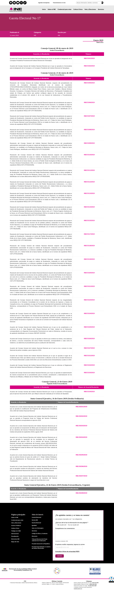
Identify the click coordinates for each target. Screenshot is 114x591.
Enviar (59, 556)
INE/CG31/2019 (89, 355)
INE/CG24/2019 (89, 313)
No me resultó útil (73, 525)
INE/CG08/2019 (89, 129)
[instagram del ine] (21, 2)
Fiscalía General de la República (41, 543)
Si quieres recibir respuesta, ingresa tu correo (70, 544)
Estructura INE (15, 539)
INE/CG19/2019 (89, 259)
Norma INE (35, 520)
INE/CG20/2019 (89, 273)
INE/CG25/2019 (89, 327)
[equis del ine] (14, 2)
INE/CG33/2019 (89, 372)
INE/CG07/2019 (89, 116)
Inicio (44, 9)
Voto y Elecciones (90, 9)
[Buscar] (102, 3)
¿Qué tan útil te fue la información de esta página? (71, 522)
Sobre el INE (52, 9)
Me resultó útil (62, 525)
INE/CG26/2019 (89, 338)
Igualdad (34, 525)
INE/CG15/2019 (89, 220)
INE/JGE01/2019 (81, 406)
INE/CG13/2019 (89, 193)
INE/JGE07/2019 (81, 476)
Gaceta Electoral (36, 522)
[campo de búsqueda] (88, 3)
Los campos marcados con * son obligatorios (68, 519)
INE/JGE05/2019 (81, 455)
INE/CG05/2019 (89, 83)
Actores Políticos (16, 525)
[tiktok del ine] (25, 2)
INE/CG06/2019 (89, 102)
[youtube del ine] (18, 2)
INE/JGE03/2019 (81, 426)
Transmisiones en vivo (59, 2)
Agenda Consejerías (44, 2)
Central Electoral (36, 517)
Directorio (34, 536)
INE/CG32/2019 (89, 365)
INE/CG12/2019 (89, 182)
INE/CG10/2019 (89, 155)
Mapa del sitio (15, 541)
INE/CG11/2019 (89, 170)
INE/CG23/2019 (89, 300)
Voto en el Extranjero (37, 528)
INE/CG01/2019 (89, 58)
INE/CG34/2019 (89, 391)
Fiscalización (15, 536)
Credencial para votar (64, 9)
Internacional (15, 533)
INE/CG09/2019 (89, 143)
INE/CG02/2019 (89, 66)
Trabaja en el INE (16, 531)
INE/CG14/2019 (89, 207)
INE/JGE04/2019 (81, 437)
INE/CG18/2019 (89, 245)
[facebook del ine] (10, 2)
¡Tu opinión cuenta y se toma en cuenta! (72, 515)
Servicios (101, 9)
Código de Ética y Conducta (39, 533)
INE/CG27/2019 (89, 348)
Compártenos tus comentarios (65, 528)
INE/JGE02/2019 (81, 416)
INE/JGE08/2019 (81, 493)
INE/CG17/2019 (89, 234)
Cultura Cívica (78, 9)
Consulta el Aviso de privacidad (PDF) (67, 551)
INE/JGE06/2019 (81, 466)
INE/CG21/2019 (89, 286)
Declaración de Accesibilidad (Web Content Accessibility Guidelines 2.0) (23, 569)
